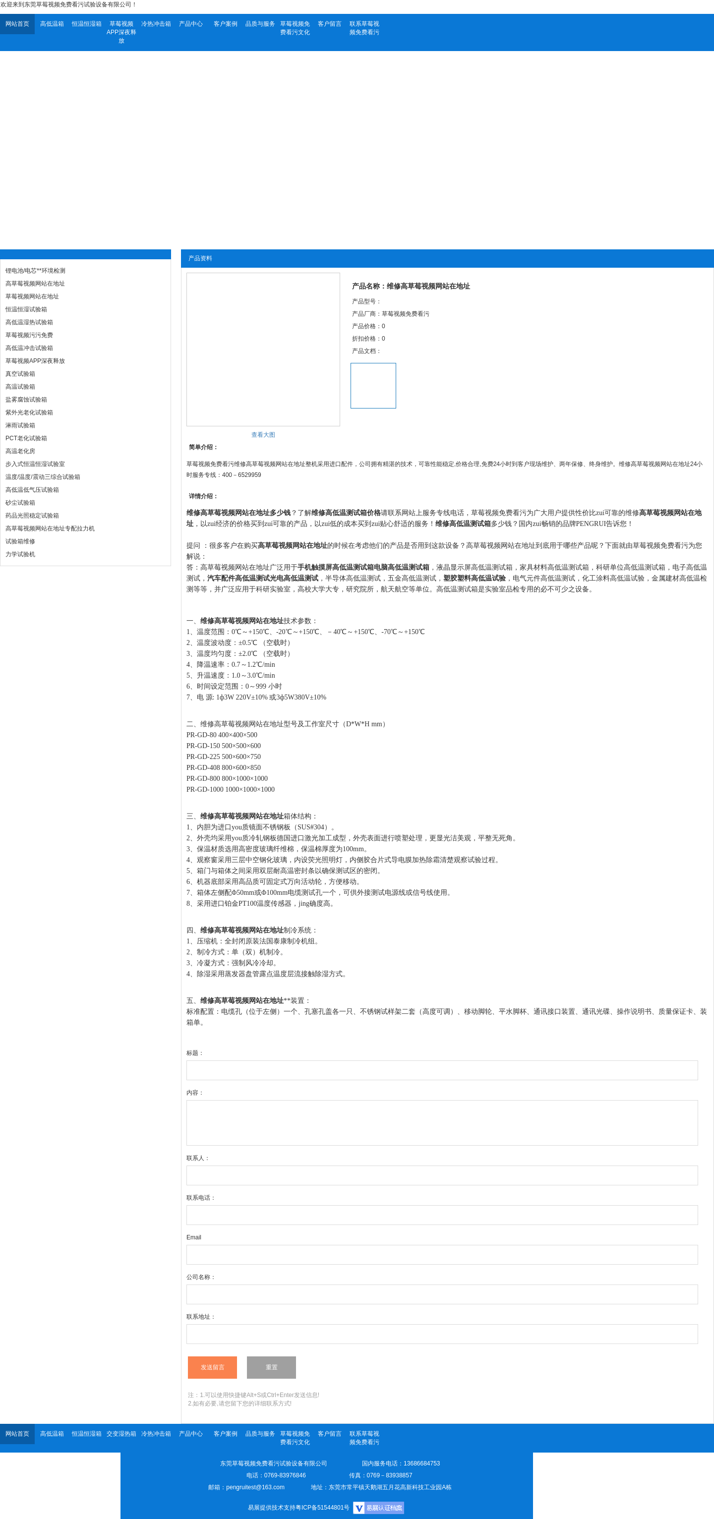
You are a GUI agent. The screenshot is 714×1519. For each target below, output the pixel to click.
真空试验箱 (20, 373)
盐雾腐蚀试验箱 (26, 399)
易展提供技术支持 (272, 1507)
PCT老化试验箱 (26, 438)
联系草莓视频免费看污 (364, 28)
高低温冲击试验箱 (29, 348)
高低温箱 (52, 23)
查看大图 (263, 434)
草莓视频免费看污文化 (295, 28)
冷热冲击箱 (156, 23)
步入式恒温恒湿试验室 (35, 464)
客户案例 (226, 23)
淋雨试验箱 (20, 425)
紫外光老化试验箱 (29, 412)
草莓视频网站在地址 (32, 296)
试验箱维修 (20, 541)
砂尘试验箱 (20, 502)
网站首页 (17, 23)
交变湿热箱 (121, 1433)
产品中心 (191, 23)
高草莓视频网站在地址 (35, 283)
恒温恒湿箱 (87, 23)
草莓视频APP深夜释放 (121, 32)
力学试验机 (20, 554)
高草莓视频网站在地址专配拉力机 (50, 528)
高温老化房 (20, 451)
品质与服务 (260, 23)
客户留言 (330, 23)
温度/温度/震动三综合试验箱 (42, 476)
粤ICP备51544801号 (323, 1507)
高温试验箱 (20, 386)
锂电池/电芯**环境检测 (35, 270)
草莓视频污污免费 (29, 335)
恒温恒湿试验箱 (26, 309)
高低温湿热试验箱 (29, 322)
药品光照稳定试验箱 (32, 515)
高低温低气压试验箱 (32, 489)
